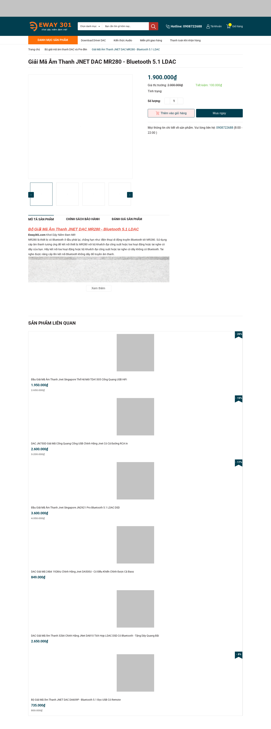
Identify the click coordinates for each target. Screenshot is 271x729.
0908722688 (192, 26)
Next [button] (130, 195)
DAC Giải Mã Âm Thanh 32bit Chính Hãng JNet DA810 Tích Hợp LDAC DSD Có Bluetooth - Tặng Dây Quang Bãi (95, 635)
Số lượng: (154, 101)
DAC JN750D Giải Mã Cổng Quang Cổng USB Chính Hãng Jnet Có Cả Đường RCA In (79, 443)
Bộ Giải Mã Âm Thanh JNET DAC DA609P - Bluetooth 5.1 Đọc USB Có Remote (76, 699)
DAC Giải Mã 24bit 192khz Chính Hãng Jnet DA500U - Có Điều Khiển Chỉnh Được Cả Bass (82, 571)
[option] (80, 127)
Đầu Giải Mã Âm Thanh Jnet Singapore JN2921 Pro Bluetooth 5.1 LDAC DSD (75, 507)
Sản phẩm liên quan (52, 323)
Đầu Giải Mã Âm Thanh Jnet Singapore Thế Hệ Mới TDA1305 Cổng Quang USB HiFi (79, 379)
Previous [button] (31, 195)
